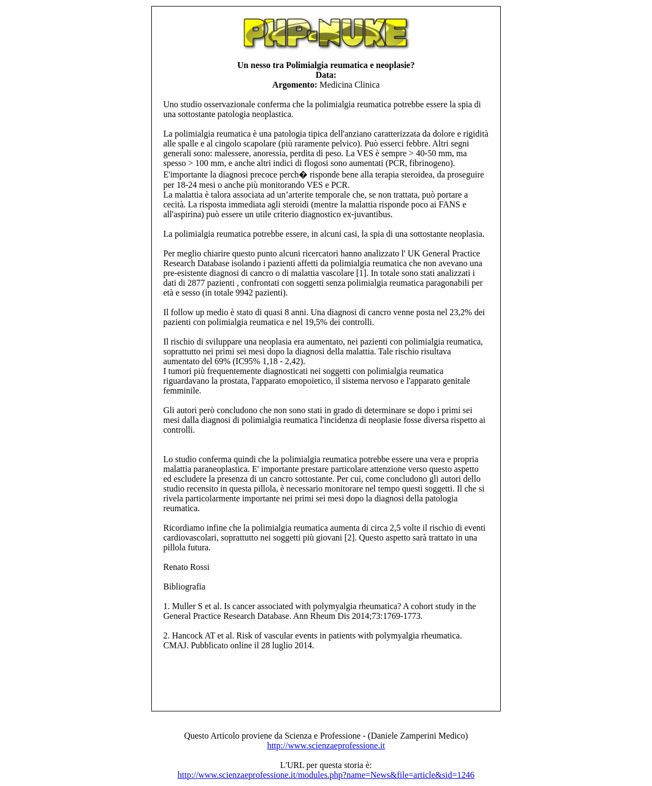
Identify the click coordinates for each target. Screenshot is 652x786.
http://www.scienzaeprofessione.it (326, 745)
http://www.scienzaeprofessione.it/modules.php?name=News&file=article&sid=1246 (325, 774)
